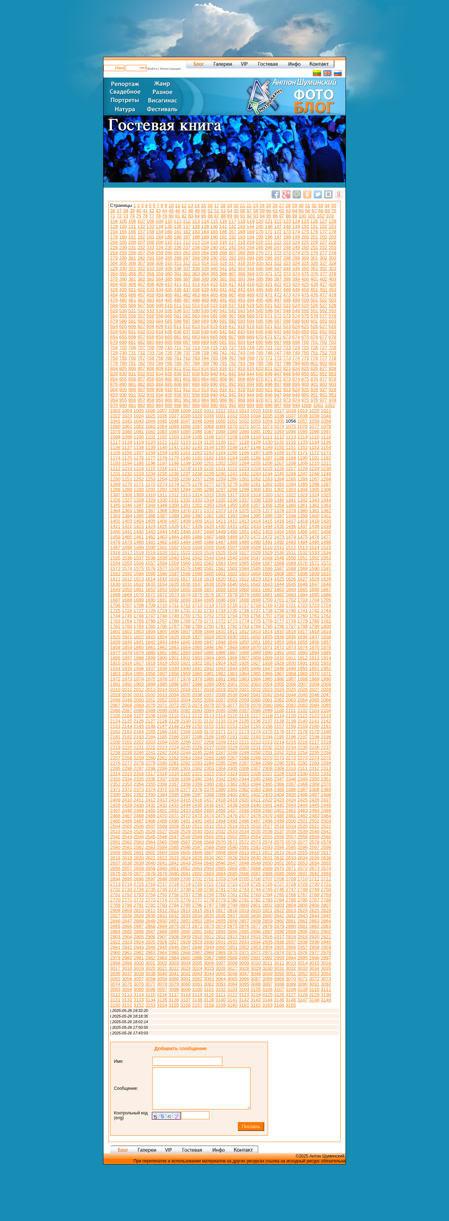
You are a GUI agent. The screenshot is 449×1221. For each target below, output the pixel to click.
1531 (291, 552)
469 (250, 294)
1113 (291, 437)
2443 (291, 805)
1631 (127, 584)
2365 (267, 784)
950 (305, 394)
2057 (220, 700)
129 (114, 226)
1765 (139, 621)
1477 (326, 536)
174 (296, 231)
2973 (267, 952)
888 (196, 384)
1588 (291, 568)
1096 (314, 431)
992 (232, 405)
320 (259, 263)
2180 (326, 731)
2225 (185, 747)
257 (141, 252)
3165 (291, 1005)
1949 (291, 668)
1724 (326, 605)
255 (123, 252)
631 (132, 331)
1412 (232, 521)
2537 (279, 831)
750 (305, 352)
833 (150, 373)
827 (323, 368)
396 (269, 279)
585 (169, 321)
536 (177, 310)
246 (269, 247)
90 (236, 216)
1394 (244, 515)
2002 (244, 684)
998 (287, 405)
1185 (244, 458)
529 (114, 310)
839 (205, 373)
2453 (185, 810)
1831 (244, 636)
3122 (232, 994)
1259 (220, 479)
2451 (162, 810)
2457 (232, 810)
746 (269, 352)
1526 (232, 552)
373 (287, 273)
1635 (174, 584)
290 (214, 258)
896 (269, 384)
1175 (127, 458)
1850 (244, 642)
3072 (314, 978)
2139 (291, 721)
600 (305, 321)
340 (214, 268)
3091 (314, 984)
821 (269, 368)
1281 (255, 484)
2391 (127, 794)
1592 (115, 573)
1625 (279, 579)
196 (269, 237)
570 (259, 315)
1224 (255, 468)
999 (296, 405)
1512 (291, 547)
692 (232, 342)
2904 (127, 936)
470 (259, 294)
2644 (197, 863)
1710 (162, 605)
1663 (279, 589)
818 (241, 368)
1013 (232, 410)
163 (196, 231)
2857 (244, 921)
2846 (115, 921)
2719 (185, 884)
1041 (115, 421)
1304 (302, 489)
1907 (244, 657)
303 (332, 258)
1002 (330, 405)
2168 (185, 731)
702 (323, 342)
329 (114, 268)
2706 (255, 878)
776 (314, 358)
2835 (209, 915)
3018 (127, 968)
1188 (279, 458)
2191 (232, 736)
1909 (267, 657)
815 (214, 368)
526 (314, 305)
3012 (279, 963)
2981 (139, 957)
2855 (220, 921)
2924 (139, 942)
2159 (302, 726)
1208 (291, 463)
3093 (115, 989)
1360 (291, 505)
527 (323, 305)
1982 (232, 679)
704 (114, 347)
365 (214, 273)
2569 (209, 842)
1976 (162, 679)
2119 (279, 715)
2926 (162, 942)
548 (287, 310)
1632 (139, 584)
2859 (267, 921)
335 (169, 268)
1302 (279, 489)
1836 (302, 636)
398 (287, 279)
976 (314, 400)
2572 (244, 842)
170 (259, 231)
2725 (255, 884)
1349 (162, 505)
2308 (267, 768)
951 (314, 394)
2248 (232, 752)
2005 (279, 684)
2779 (220, 900)
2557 (291, 836)
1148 (255, 447)
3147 (302, 999)
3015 (314, 963)
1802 (127, 631)
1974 (139, 679)
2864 (326, 921)
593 (241, 321)
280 (123, 258)
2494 (220, 821)
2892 (209, 931)
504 (114, 305)
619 (250, 326)
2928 (185, 942)
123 (287, 221)
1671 (150, 594)
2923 (127, 942)
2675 (115, 873)
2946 (174, 947)
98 (288, 216)
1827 (197, 636)
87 (216, 216)
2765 (279, 894)
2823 (291, 910)
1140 (162, 447)
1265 (291, 479)
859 (159, 379)
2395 (174, 794)
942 (232, 394)
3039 (150, 973)
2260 (150, 757)
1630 (115, 584)
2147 (162, 726)
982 (141, 405)
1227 (291, 468)
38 (125, 210)
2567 (185, 842)
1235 (162, 473)
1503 (185, 547)
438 (196, 289)
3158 (209, 1005)
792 (232, 363)
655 (123, 337)
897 (278, 384)
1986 (279, 679)
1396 (267, 515)
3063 (209, 978)
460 (169, 294)
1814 (267, 631)
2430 (139, 805)
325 (305, 263)
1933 (326, 663)
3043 (197, 973)
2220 (127, 747)
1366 (139, 510)
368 (241, 273)
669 (250, 337)
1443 (150, 531)
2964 (162, 952)
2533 (232, 831)
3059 (162, 978)
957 (141, 400)
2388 (314, 789)
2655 (326, 863)
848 (287, 373)
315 (214, 263)
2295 (115, 768)
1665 (302, 589)
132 (141, 226)
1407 (174, 521)
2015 (174, 689)
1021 (326, 410)
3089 (291, 984)
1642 (255, 584)
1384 (127, 515)
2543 (127, 836)
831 (132, 373)
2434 (185, 805)
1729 (162, 610)
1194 (127, 463)
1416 (279, 521)
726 (314, 347)
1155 (115, 452)
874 (296, 379)
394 (250, 279)
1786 (162, 626)
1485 (197, 542)
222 (278, 242)
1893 (302, 652)
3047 (244, 973)
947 (278, 394)
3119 (197, 994)
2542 (115, 836)
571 (269, 315)
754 (114, 358)
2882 (314, 926)
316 (223, 263)
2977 (314, 952)
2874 (220, 926)
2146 (150, 726)
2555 (267, 836)
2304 (220, 768)
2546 (162, 836)
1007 (162, 410)
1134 (314, 442)
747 (278, 352)
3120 (209, 994)
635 (169, 331)
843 (241, 373)
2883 (326, 926)
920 (259, 389)
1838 (326, 636)
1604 (255, 573)
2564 (150, 842)
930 (123, 394)
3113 (127, 994)
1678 (232, 594)
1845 (185, 642)
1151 (291, 447)
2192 (244, 736)
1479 (127, 542)
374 (296, 273)
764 (205, 358)
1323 (302, 494)
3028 (244, 968)
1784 (139, 626)
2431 (150, 805)
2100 (279, 710)
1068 (209, 426)
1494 (302, 542)
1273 (162, 484)
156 (132, 231)
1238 (197, 473)
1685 (314, 594)
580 (123, 321)
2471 (174, 815)
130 (123, 226)
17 (216, 205)
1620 (220, 579)
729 (114, 352)
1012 (220, 410)
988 (196, 405)
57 (249, 210)
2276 (115, 763)
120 (259, 221)
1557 (150, 563)
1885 (209, 652)
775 (305, 358)
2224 (174, 747)
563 (196, 315)
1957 (162, 673)
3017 (115, 968)
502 (323, 300)
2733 (127, 889)
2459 (255, 810)
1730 (174, 610)
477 (323, 294)
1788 (185, 626)
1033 (244, 415)
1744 (115, 615)
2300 (174, 768)
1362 (314, 505)
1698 (244, 600)
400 (305, 279)
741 (223, 352)
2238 (115, 752)
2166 (162, 731)
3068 (267, 978)
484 (159, 300)
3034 (314, 968)
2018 (209, 689)
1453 (267, 531)
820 (259, 368)
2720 (197, 884)
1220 (209, 468)
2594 (279, 847)
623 (287, 326)
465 (214, 294)
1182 (209, 458)
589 (205, 321)
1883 (185, 652)
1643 (267, 584)
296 (269, 258)
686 (177, 342)
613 (196, 326)
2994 (291, 957)
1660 (244, 589)
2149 (185, 726)
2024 (279, 689)
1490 (255, 542)
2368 (302, 784)
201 (314, 237)
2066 (326, 700)
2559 (314, 836)
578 (332, 315)
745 (259, 352)
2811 (150, 910)
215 (214, 242)
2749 (314, 889)
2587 (197, 847)
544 (250, 310)
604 (114, 326)
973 (287, 400)
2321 (197, 773)
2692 (314, 873)
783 (150, 363)
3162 (255, 1005)
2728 (291, 884)
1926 (244, 663)
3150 (115, 1005)
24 (262, 205)
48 (190, 210)
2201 (127, 742)
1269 (115, 484)
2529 (185, 831)
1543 (209, 558)
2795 (185, 905)
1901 (174, 657)
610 (169, 326)
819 (250, 368)
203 (332, 237)
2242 (162, 752)
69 (327, 210)
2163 (127, 731)
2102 (302, 710)
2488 (150, 821)
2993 (279, 957)
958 (150, 400)
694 (250, 342)
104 (114, 221)
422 (278, 284)
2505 (127, 826)
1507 (232, 547)
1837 (314, 636)
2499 (279, 821)
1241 (232, 473)
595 (259, 321)
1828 (209, 636)
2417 (209, 800)
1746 (139, 615)
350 (305, 268)
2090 (162, 710)
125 (305, 221)
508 (150, 305)
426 (314, 284)
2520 (302, 826)
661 (177, 337)
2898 (279, 931)
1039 (314, 415)
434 (159, 289)
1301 (267, 489)
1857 (326, 642)
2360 (209, 784)
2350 (314, 778)
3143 (255, 999)
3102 (220, 989)
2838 (244, 915)
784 (159, 363)
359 (159, 273)
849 (296, 373)
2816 (209, 910)
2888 (162, 931)
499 (296, 300)
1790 (209, 626)
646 (269, 331)
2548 (185, 836)
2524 (127, 831)
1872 (279, 647)
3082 (209, 984)
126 (314, 221)
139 (205, 226)
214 (205, 242)
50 (203, 210)
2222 (150, 747)
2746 (279, 889)
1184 (232, 458)
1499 (139, 547)
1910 (279, 657)
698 (287, 342)
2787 (314, 900)
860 (169, 379)
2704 (232, 878)
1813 (255, 631)
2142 (326, 721)
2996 (314, 957)
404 (114, 284)
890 (214, 384)
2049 (127, 700)
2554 (255, 836)
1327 (127, 500)
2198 (314, 736)
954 (114, 400)
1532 (302, 552)
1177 (150, 458)
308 (150, 263)
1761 (314, 615)
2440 (255, 805)
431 (132, 289)
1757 (267, 615)
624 (296, 326)
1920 (174, 663)
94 (262, 216)
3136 (174, 999)
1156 (127, 452)
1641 (244, 584)
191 (223, 237)
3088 (279, 984)
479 (114, 300)
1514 (314, 547)
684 (159, 342)
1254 (162, 479)
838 (196, 373)
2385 (279, 789)
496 (269, 300)
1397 (279, 515)
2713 (115, 884)
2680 (174, 873)
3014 (302, 963)
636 (177, 331)
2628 (232, 857)
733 (150, 352)
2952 (244, 947)
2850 (162, 921)
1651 (139, 589)
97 (281, 216)
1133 (302, 442)
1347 (139, 505)
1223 (244, 468)
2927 (174, 942)
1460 (127, 536)
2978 (326, 952)
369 (250, 273)
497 (278, 300)
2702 (209, 878)
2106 (127, 715)
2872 (197, 926)
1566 (255, 563)
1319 (255, 494)
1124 (197, 442)
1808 (197, 631)
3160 (232, 1005)
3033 (302, 968)
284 (159, 258)
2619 (127, 857)
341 (223, 268)
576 (314, 315)
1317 (232, 494)
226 (314, 242)
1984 (255, 679)
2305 (232, 768)
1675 (197, 594)
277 (323, 252)
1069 (220, 426)
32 (314, 205)
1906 (232, 657)
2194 (267, 736)
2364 (255, 784)
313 (196, 263)
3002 (162, 963)
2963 (150, 952)
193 (241, 237)
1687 (115, 600)
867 (232, 379)
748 (287, 352)
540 (214, 310)
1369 (174, 510)
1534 (326, 552)
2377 (185, 789)
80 (171, 216)
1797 (291, 626)
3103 (232, 989)
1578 (174, 568)
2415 (185, 800)
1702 (291, 600)
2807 (326, 905)
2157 (279, 726)
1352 (197, 505)
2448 (127, 810)
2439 (244, 805)
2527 (162, 831)
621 (269, 326)
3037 (127, 973)
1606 (279, 573)
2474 (209, 815)
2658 (139, 868)
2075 (209, 705)
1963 (232, 673)
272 (278, 252)
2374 (150, 789)
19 (229, 205)
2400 (232, 794)
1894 (314, 652)
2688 (267, 873)
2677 (139, 873)
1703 (302, 600)
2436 (209, 805)
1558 (162, 563)
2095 (220, 710)
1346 (127, 505)
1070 (232, 426)
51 (210, 210)
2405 (291, 794)
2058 (232, 700)
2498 (267, 821)
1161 (185, 452)
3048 (255, 973)
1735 (232, 610)
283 (150, 258)
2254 (302, 752)
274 (296, 252)
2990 (244, 957)
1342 (302, 500)
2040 (244, 694)
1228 (302, 468)
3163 (267, 1005)
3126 (279, 994)
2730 (314, 884)
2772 (139, 900)
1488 (232, 542)
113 (196, 221)
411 (177, 284)
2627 (220, 857)
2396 (185, 794)
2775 (174, 900)
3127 (291, 994)
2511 (197, 826)
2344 (244, 778)
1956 (150, 673)
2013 (150, 689)
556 (132, 315)
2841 (279, 915)
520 (259, 305)
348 (287, 268)
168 (241, 231)
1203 (232, 463)
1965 (255, 673)
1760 (302, 615)
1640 (232, 584)
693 (241, 342)
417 (232, 284)
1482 (162, 542)
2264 (197, 757)
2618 (115, 857)
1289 (127, 489)
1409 (197, 521)
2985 (185, 957)
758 (150, 358)
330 (123, 268)
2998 (115, 963)
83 (190, 216)
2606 (197, 852)
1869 (244, 647)
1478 (115, 542)
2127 (150, 721)
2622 (162, 857)
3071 (302, 978)
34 (327, 205)
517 (232, 305)
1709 (150, 605)
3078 (162, 984)
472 (278, 294)
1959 (185, 673)
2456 (220, 810)
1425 (162, 526)
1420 (326, 521)
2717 (162, 884)
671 (269, 337)
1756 (255, 615)
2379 (209, 789)
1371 (197, 510)
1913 (314, 657)
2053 (174, 700)
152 (323, 226)
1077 (314, 426)
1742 (314, 610)
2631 (267, 857)
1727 (139, 610)
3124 (255, 994)
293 (241, 258)
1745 (127, 615)
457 (141, 294)
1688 (127, 600)
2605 (185, 852)
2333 (115, 778)
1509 (255, 547)
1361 (302, 505)
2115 (232, 715)
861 (177, 379)
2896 (255, 931)
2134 (232, 721)
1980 (209, 679)
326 (314, 263)
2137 (267, 721)
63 (288, 210)
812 (186, 368)
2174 (255, 731)
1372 (209, 510)
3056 (127, 978)
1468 (220, 536)
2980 (127, 957)
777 (323, 358)
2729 (302, 884)
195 (259, 237)
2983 (162, 957)
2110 (174, 715)
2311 (302, 768)
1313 (185, 494)
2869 (162, 926)
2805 (302, 905)
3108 (291, 989)
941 (223, 394)
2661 (174, 868)
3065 (232, 978)
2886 (139, 931)
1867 (220, 647)
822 (278, 368)
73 (125, 216)
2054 (185, 700)
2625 (197, 857)
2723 (232, 884)
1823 (150, 636)
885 (169, 384)
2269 (255, 757)
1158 (150, 452)
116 (223, 221)
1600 (209, 573)
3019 (139, 968)
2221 (139, 747)
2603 (162, 852)
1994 (150, 684)
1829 (220, 636)
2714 (127, 884)
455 (123, 294)
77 (151, 216)
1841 (139, 642)
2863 (314, 921)
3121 (220, 994)
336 (177, 268)
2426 (314, 800)
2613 (279, 852)
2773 (150, 900)
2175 (267, 731)
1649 (115, 589)
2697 (150, 878)
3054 (326, 973)
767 (232, 358)
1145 (220, 447)
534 (159, 310)
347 (278, 268)
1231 (115, 473)
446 (269, 289)
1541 (185, 558)
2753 (139, 894)
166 (223, 231)
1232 (127, 473)
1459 (115, 536)
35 (333, 205)
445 (259, 289)
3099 (185, 989)
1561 (197, 563)
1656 (197, 589)
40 (138, 210)
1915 (115, 663)
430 (123, 289)
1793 (244, 626)
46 (177, 210)
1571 (314, 563)
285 (169, 258)
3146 (291, 999)
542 (232, 310)
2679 (162, 873)
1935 (127, 668)
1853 (279, 642)
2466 (115, 815)
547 (278, 310)
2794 (174, 905)
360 (169, 273)
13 (190, 205)
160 (169, 231)
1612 (127, 579)
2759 (209, 894)
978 (332, 400)
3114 (139, 994)
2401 (244, 794)
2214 (279, 742)
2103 (314, 710)
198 (287, 237)
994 (250, 405)
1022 (115, 415)
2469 (150, 815)
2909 (185, 936)
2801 (255, 905)
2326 (255, 773)
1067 (197, 426)
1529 (267, 552)
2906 (150, 936)
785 (169, 363)
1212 (115, 468)
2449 (139, 810)
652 (323, 331)
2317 (150, 773)
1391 (209, 515)
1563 (220, 563)
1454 (279, 531)
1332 (185, 500)
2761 (232, 894)
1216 (162, 468)
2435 (197, 805)
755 (123, 358)
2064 (302, 700)
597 (278, 321)
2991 (255, 957)
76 (145, 216)
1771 (209, 621)
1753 (220, 615)
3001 (150, 963)
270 (259, 252)
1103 (174, 437)
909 (159, 389)
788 (196, 363)
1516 (115, 552)
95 (269, 216)
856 (132, 379)
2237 (326, 747)
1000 (306, 405)
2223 (162, 747)
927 (323, 389)
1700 (267, 600)
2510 (185, 826)
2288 (255, 763)
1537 (139, 558)
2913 (232, 936)
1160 (174, 452)
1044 (150, 421)
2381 (232, 789)
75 (138, 216)
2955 (279, 947)
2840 (267, 915)
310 (169, 263)
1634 (162, 584)
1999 (209, 684)
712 (186, 347)
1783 (127, 626)
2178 (302, 731)
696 (269, 342)
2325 (244, 773)
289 (205, 258)
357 (141, 273)
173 (287, 231)
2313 (326, 768)
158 (150, 231)
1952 (326, 668)
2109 (162, 715)
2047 (326, 694)
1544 (220, 558)
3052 (302, 973)
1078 (326, 426)
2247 (220, 752)
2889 (174, 931)
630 (123, 331)
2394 (162, 794)
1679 (244, 594)
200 (305, 237)
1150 (279, 447)
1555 (127, 563)
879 (114, 384)
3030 (267, 968)
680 (123, 342)
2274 (314, 757)
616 (223, 326)
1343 (314, 500)
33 (320, 205)
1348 (150, 505)
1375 (244, 510)
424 (296, 284)
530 (123, 310)
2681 (185, 873)
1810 (220, 631)
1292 (162, 489)
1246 (291, 473)
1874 (302, 647)
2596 (302, 847)
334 (159, 268)
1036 (279, 415)
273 (287, 252)
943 (241, 394)
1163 (209, 452)
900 (305, 384)
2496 (244, 821)
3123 (244, 994)
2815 (197, 910)
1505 (209, 547)
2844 (314, 915)
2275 (326, 757)
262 (186, 252)
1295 (197, 489)
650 (305, 331)
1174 (115, 458)
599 (296, 321)
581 (132, 321)
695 (259, 342)
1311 (162, 494)
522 (278, 305)
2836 (220, 915)
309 (159, 263)
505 (123, 305)
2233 (279, 747)
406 (132, 284)
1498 (127, 547)
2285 (220, 763)
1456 (302, 531)
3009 (244, 963)
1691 (162, 600)
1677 (220, 594)
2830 (150, 915)
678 (332, 337)
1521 (174, 552)
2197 (302, 736)
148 (287, 226)
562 (186, 315)
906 (132, 389)
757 (141, 358)
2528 (174, 831)
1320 (267, 494)
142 (232, 226)
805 (123, 368)
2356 (162, 784)
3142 (244, 999)
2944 (150, 947)
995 (259, 405)
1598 (185, 573)
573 (287, 315)
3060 (174, 978)
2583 (150, 847)
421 (269, 284)
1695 (209, 600)
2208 (209, 742)
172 (278, 231)
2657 (127, 868)
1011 (209, 410)
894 (250, 384)
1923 (209, 663)
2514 (232, 826)
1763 (115, 621)
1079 (115, 431)
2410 (127, 800)
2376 (174, 789)
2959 (326, 947)
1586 (267, 568)
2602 (150, 852)
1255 (174, 479)
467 (232, 294)
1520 (162, 552)
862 (186, 379)
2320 (185, 773)
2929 (197, 942)
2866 (127, 926)
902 (323, 384)
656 (132, 337)
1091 (255, 431)
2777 (197, 900)
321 (269, 263)
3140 (220, 999)
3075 (127, 984)
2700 (185, 878)
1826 (185, 636)
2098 (255, 710)
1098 (115, 437)
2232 (267, 747)
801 (314, 363)
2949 (209, 947)
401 (314, 279)
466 (223, 294)
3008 (232, 963)
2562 (127, 842)
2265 (209, 757)
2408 (326, 794)
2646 (220, 863)
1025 (150, 415)
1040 (326, 415)
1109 (244, 437)
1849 (232, 642)
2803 (279, 905)
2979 (115, 957)
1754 (232, 615)
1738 (267, 610)
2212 (255, 742)
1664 (291, 589)
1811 (232, 631)
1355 (232, 505)
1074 (279, 426)
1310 (150, 494)
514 (205, 305)
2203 (150, 742)
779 (114, 363)
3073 (326, 978)
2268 (244, 757)
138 (196, 226)
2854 (209, 921)
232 (141, 247)
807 (141, 368)
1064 (162, 426)
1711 (174, 605)
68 (320, 210)
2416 (197, 800)
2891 (197, 931)
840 (214, 373)
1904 (209, 657)
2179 (314, 731)
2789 (115, 905)
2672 (302, 868)
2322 (209, 773)
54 (229, 210)
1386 (150, 515)
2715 (139, 884)
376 (314, 273)
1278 (220, 484)
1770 (197, 621)
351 (314, 268)
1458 (326, 531)
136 (177, 226)
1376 (255, 510)
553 (332, 310)
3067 (255, 978)
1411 (220, 521)
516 (223, 305)
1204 (244, 463)
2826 (326, 910)
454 (114, 294)
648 (287, 331)
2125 (127, 721)
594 (250, 321)
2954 (267, 947)
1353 (209, 505)
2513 (220, 826)
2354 (139, 784)
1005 (139, 410)
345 (259, 268)
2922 (115, 942)
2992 (267, 957)
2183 (139, 736)
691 (223, 342)
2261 (162, 757)
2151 (209, 726)
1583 (232, 568)
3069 (279, 978)
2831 (162, 915)
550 (305, 310)
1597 (174, 573)
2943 (139, 947)
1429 (209, 526)
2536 (267, 831)
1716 (232, 605)
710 (169, 347)
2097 (244, 710)
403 (332, 279)
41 (145, 210)
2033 (162, 694)
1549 (279, 558)
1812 (244, 631)
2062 (279, 700)
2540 (314, 831)
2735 (150, 889)
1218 (185, 468)
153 (332, 226)
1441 (127, 531)
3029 (255, 968)
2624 (185, 857)
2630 (255, 857)
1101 (150, 437)
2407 (314, 794)
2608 (220, 852)
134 (159, 226)
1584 (244, 568)
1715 (220, 605)
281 (132, 258)
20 (236, 205)
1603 (244, 573)
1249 (326, 473)
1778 (291, 621)
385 (169, 279)
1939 (174, 668)
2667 (244, 868)
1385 (139, 515)
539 (205, 310)
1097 (326, 431)
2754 (150, 894)
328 (332, 263)
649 (296, 331)
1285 (302, 484)
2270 (267, 757)
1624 (267, 579)
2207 (197, 742)
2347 (279, 778)
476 (314, 294)
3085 (244, 984)
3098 (174, 989)
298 (287, 258)
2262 (174, 757)
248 (287, 247)
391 (223, 279)
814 (205, 368)
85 (203, 216)
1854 (291, 642)
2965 (174, 952)
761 (177, 358)
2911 (209, 936)
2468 (139, 815)
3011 (267, 963)
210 (169, 242)
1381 (314, 510)
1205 (255, 463)
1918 (150, 663)
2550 (209, 836)
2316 (139, 773)
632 (141, 331)
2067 (115, 705)
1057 (302, 421)
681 (132, 342)
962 (186, 400)
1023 (127, 415)
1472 (267, 536)
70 (333, 210)
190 (214, 237)
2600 (127, 852)
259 (159, 252)
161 (177, 231)
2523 (115, 831)
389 (205, 279)
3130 (326, 994)
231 (132, 247)
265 (214, 252)
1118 (127, 442)
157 (141, 231)
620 (259, 326)
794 (250, 363)
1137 (127, 447)
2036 (197, 694)
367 (232, 273)
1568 (279, 563)
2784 (279, 900)
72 (119, 216)
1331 (174, 500)
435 (169, 289)
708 (150, 347)
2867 (139, 926)
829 (114, 373)
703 (332, 342)
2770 (115, 900)
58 (255, 210)
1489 (244, 542)
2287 (244, 763)
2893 (220, 931)
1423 (139, 526)
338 (196, 268)
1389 (185, 515)
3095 (139, 989)
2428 (115, 805)
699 (296, 342)
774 (296, 358)
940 (214, 394)
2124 (115, 721)
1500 (150, 547)
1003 (115, 410)
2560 (326, 836)
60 (269, 210)
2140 (302, 721)
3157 (197, 1005)
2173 (244, 731)
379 (114, 279)
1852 (267, 642)
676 (314, 337)
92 (249, 216)
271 (269, 252)
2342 (220, 778)
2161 (326, 726)
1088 (220, 431)
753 (332, 352)
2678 (150, 873)
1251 (127, 479)
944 (250, 394)
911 (177, 389)
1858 (115, 647)
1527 (244, 552)
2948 (197, 947)
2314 (115, 773)
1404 (139, 521)
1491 (267, 542)
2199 (326, 736)
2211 (244, 742)
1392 (220, 515)
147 (278, 226)
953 (332, 394)
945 (259, 394)
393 (241, 279)
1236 (174, 473)
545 (259, 310)
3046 (232, 973)
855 (123, 379)
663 (196, 337)
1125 (209, 442)
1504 (197, 547)
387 (186, 279)
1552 (314, 558)
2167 (174, 731)
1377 (267, 510)
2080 (267, 705)
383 (150, 279)
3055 (115, 978)
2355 (150, 784)
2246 (209, 752)
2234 (291, 747)
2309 (279, 768)
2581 (127, 847)
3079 (174, 984)
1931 (302, 663)
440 (214, 289)
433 (150, 289)
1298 (232, 489)
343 (241, 268)
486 (177, 300)
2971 (244, 952)
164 (205, 231)
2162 (115, 731)
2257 (115, 757)
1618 (197, 579)
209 (159, 242)
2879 (279, 926)
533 (150, 310)
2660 (162, 868)
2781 (244, 900)
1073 (267, 426)
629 (114, 331)
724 (296, 347)
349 (296, 268)
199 (296, 237)
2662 (185, 868)
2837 (232, 915)
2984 (174, 957)
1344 (326, 500)
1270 (127, 484)
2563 (139, 842)
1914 (326, 657)
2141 (314, 721)
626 (314, 326)
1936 (139, 668)
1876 (326, 647)
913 (196, 389)
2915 (255, 936)
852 (323, 373)
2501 (302, 821)
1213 (127, 468)
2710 (302, 878)
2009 (326, 684)
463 (196, 294)
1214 (139, 468)
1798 (302, 626)
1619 (209, 579)
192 (232, 237)
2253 (291, 752)
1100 (139, 437)
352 (323, 268)
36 (112, 210)
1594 (139, 573)
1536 (127, 558)
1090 (244, 431)
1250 (115, 479)
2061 (267, 700)
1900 (162, 657)
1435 (279, 526)
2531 (209, 831)
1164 (220, 452)
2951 (232, 947)
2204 (162, 742)
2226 (197, 747)
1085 (185, 431)
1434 (267, 526)
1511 (279, 547)
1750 (185, 615)
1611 (115, 579)
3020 (150, 968)
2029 (115, 694)
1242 (244, 473)
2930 (209, 942)
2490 (174, 821)
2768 (314, 894)
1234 (150, 473)
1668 (115, 594)
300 (305, 258)
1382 (326, 510)
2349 (302, 778)
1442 (139, 531)
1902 (185, 657)
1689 (139, 600)
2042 (267, 694)
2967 (197, 952)
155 (123, 231)
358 (150, 273)
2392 (139, 794)
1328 (139, 500)
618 (241, 326)
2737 (174, 889)
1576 (150, 568)
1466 (197, 536)
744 (250, 352)
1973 (127, 679)
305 (123, 263)
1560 (185, 563)
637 (186, 331)
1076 (302, 426)
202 (323, 237)
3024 (197, 968)
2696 (139, 878)
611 (177, 326)
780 (123, 363)
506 (132, 305)
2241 (150, 752)
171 (269, 231)
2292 (302, 763)
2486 (127, 821)
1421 (115, 526)
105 (123, 221)
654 (114, 337)
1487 (220, 542)
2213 (267, 742)
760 (169, 358)
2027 (314, 689)
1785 (150, 626)
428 (332, 284)
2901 (314, 931)
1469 (232, 536)
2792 (150, 905)
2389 (326, 789)
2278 (139, 763)
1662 (267, 589)
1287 (326, 484)
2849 (150, 921)
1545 (232, 558)
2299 (162, 768)
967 (232, 400)
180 (123, 237)
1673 (174, 594)
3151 (127, 1005)
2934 (255, 942)
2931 (220, 942)
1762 (326, 615)
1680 (255, 594)
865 (214, 379)
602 (323, 321)
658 (150, 337)
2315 (127, 773)
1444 (162, 531)
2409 (115, 800)
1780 (314, 621)
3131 (115, 999)
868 (241, 379)
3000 (139, 963)
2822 (279, 910)
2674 (326, 868)
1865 (197, 647)
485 (169, 300)
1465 (185, 536)
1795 (267, 626)
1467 (209, 536)
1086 (197, 431)
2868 (150, 926)
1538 (150, 558)
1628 (314, 579)
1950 (302, 668)
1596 (162, 573)
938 (196, 394)
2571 (232, 842)
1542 (197, 558)
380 (123, 279)
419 (250, 284)
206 (132, 242)
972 (278, 400)
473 (287, 294)
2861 (291, 921)
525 (305, 305)
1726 (127, 610)
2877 (255, 926)
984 (159, 405)
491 (223, 300)
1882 (174, 652)
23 (255, 205)
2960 (115, 952)
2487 (139, 821)
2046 (314, 694)
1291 (150, 489)
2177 (291, 731)
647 (278, 331)
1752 (209, 615)
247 (278, 247)
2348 (291, 778)
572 (278, 315)
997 (278, 405)
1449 (220, 531)
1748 (162, 615)
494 (250, 300)
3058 (150, 978)
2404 (279, 794)
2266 (220, 757)
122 (278, 221)
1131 (279, 442)
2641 (162, 863)
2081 (279, 705)
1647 (314, 584)
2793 (162, 905)
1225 (267, 468)
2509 (174, 826)
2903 (115, 936)
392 (232, 279)
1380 (302, 510)
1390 (197, 515)
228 (332, 242)
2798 (220, 905)
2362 (232, 784)
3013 (291, 963)
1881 (162, 652)
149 (296, 226)
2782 (255, 900)
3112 (115, 994)
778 (332, 358)
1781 (326, 621)
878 (332, 379)
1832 (255, 636)
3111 (326, 989)
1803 (139, 631)
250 (305, 247)
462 (186, 294)
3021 (162, 968)
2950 (220, 947)
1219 (197, 468)
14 (197, 205)
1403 (127, 521)
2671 (291, 868)
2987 (209, 957)
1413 (244, 521)
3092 (326, 984)
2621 (150, 857)
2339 (185, 778)
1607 (291, 573)
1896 (115, 657)
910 (169, 389)
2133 (220, 721)
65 (301, 210)
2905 (139, 936)
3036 (115, 973)
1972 (115, 679)
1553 (326, 558)
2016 (185, 689)
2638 (127, 863)
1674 (185, 594)
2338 (174, 778)
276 (314, 252)
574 (296, 315)
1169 (279, 452)
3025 (209, 968)
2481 (291, 815)
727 (323, 347)
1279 (232, 484)
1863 (174, 647)
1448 (209, 531)
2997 (326, 957)
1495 (314, 542)
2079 (255, 705)
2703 (220, 878)
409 (159, 284)
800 (305, 363)
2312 (314, 768)
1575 (139, 568)
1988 (302, 679)
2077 (232, 705)
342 (232, 268)
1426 (174, 526)
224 (296, 242)
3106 (267, 989)
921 (269, 389)
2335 (139, 778)
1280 (244, 484)
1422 (127, 526)
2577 (302, 842)
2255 (314, 752)
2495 (232, 821)
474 (296, 294)
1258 (209, 479)
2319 (174, 773)
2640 (150, 863)
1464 (174, 536)
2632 (279, 857)
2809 (127, 910)
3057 (139, 978)
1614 (150, 579)
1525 (220, 552)
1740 (291, 610)
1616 (174, 579)
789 (205, 363)
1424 (150, 526)
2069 (139, 705)
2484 (326, 815)
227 (323, 242)
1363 (326, 505)
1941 (197, 668)
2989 (232, 957)
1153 (314, 447)
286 (177, 258)
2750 (326, 889)
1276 (197, 484)
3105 (255, 989)
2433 (174, 805)
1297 (220, 489)
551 (314, 310)
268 (241, 252)
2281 (174, 763)
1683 (291, 594)
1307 (115, 494)
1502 (174, 547)
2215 (291, 742)
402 (323, 279)
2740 (209, 889)
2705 (244, 878)
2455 (209, 810)
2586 (185, 847)
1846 (197, 642)
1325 (326, 494)
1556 (139, 563)
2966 (185, 952)
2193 (255, 736)
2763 (255, 894)
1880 (150, 652)
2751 (115, 894)
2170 (209, 731)
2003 (255, 684)
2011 (127, 689)
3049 (267, 973)
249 (296, 247)
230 (123, 247)
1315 (209, 494)
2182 (127, 736)
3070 (291, 978)
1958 (174, 673)
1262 (255, 479)
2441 (267, 805)
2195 (279, 736)
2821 (267, 910)
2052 (162, 700)
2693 (326, 873)
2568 (197, 842)
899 (296, 384)
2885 (127, 931)
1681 (267, 594)
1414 (255, 521)
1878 (127, 652)
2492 (197, 821)
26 (275, 205)
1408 (185, 521)
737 (186, 352)
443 (241, 289)
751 (314, 352)
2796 (197, 905)
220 (259, 242)
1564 (232, 563)
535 (169, 310)
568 (241, 315)
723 (287, 347)
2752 (127, 894)
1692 (174, 600)
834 (159, 373)
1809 (209, 631)
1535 (115, 558)
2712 (326, 878)
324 (296, 263)
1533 (314, 552)
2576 (291, 842)
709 (159, 347)
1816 (291, 631)
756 (132, 358)
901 (314, 384)
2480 (279, 815)
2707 (267, 878)
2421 (255, 800)
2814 (185, 910)
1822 (139, 636)
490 (214, 300)
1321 (279, 494)
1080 (127, 431)
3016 (326, 963)
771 (269, 358)
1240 (220, 473)
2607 (209, 852)
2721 (209, 884)
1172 (314, 452)
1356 (244, 505)
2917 (279, 936)
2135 (244, 721)
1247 (302, 473)
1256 (185, 479)
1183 (220, 458)
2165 (150, 731)
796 (269, 363)
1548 (267, 558)
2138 (279, 721)
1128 (244, 442)
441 (223, 289)
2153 (232, 726)
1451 (244, 531)
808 (150, 368)
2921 (326, 936)
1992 (127, 684)
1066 (185, 426)
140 (214, 226)
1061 (127, 426)
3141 (232, 999)
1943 (220, 668)
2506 (139, 826)
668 (241, 337)
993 (241, 405)
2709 (291, 878)
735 (169, 352)
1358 (267, 505)
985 (169, 405)
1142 (185, 447)
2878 (267, 926)
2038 (220, 694)
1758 (279, 615)
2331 (314, 773)
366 (223, 273)
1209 (302, 463)
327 (323, 263)
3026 (220, 968)
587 (186, 321)
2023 (267, 689)
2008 (314, 684)
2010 (115, 689)
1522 (185, 552)
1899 (150, 657)
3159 (220, 1005)
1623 (255, 579)
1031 (220, 415)
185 (169, 237)
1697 (232, 600)
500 (305, 300)
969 (250, 400)
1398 (291, 515)
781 (132, 363)
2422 (267, 800)
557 (141, 315)
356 (132, 273)
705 (123, 347)
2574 (267, 842)
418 (241, 284)
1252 (139, 479)
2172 (232, 731)
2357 (174, 784)
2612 (267, 852)
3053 (314, 973)
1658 (220, 589)
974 (296, 400)
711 (177, 347)
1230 (326, 468)
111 (177, 221)
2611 (255, 852)
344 (250, 268)
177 (323, 231)
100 (302, 216)
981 (132, 405)
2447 (115, 810)
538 (196, 310)
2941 (115, 947)
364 (205, 273)
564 (205, 315)
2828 (127, 915)
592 (232, 321)
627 (323, 326)
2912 (220, 936)
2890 (185, 931)
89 (229, 216)
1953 (115, 673)
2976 (302, 952)
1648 (326, 584)
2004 (267, 684)
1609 (314, 573)
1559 (174, 563)
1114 (302, 437)
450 (305, 289)
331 (132, 268)
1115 (314, 437)
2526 (150, 831)
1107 (220, 437)
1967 (279, 673)
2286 (232, 763)
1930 (291, 663)
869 (250, 379)
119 (250, 221)
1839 (115, 642)
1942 (209, 668)
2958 (314, 947)
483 (150, 300)
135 (169, 226)
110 (169, 221)
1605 (267, 573)
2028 (326, 689)
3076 (139, 984)
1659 (232, 589)
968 (241, 400)
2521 (314, 826)
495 (259, 300)
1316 (220, 494)
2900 (302, 931)
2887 (150, 931)
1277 (209, 484)
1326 (115, 500)
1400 (314, 515)
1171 (302, 452)
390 (214, 279)
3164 (279, 1005)
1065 (174, 426)
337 (186, 268)
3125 (267, 994)
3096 (150, 989)
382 (141, 279)
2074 (197, 705)
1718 (255, 605)
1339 (267, 500)
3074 (115, 984)
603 (332, 321)
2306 (244, 768)
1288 (115, 489)
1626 (291, 579)
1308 (127, 494)
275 (305, 252)
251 (314, 247)
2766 (291, 894)
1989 (314, 679)
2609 (232, 852)
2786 (302, 900)
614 (205, 326)
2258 (127, 757)
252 (323, 247)
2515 (244, 826)
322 (278, 263)
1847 (209, 642)
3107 (279, 989)
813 (196, 368)
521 (269, 305)
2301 (185, 768)
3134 (150, 999)
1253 (150, 479)
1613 (139, 579)
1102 (162, 437)
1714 (209, 605)
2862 (302, 921)
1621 (232, 579)
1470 (244, 536)
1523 (197, 552)
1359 (279, 505)
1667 (326, 589)
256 (132, 252)
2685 (232, 873)
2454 (197, 810)
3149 (326, 999)
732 (141, 352)
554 (114, 315)
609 (159, 326)
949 (296, 394)
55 (236, 210)
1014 (244, 410)
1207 (279, 463)
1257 (197, 479)
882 (141, 384)
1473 (279, 536)
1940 (185, 668)
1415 (267, 521)
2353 (127, 784)
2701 (197, 878)
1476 (314, 536)
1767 (162, 621)
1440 (115, 531)
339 (205, 268)
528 (332, 305)
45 (171, 210)
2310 (291, 768)
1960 (197, 673)
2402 (255, 794)
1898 (139, 657)
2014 (162, 689)
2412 (150, 800)
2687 (255, 873)
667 (232, 337)
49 (197, 210)
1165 (232, 452)
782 (141, 363)
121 (269, 221)
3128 (302, 994)
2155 (255, 726)
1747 (150, 615)
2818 (232, 910)
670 (259, 337)
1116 (326, 437)
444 (250, 289)
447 (278, 289)
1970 (314, 673)
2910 (197, 936)
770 (259, 358)
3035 (326, 968)
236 (177, 247)
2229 (232, 747)
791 (223, 363)
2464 (314, 810)
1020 (314, 410)
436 (177, 289)
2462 (291, 810)
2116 (244, 715)
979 (114, 405)
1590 (314, 568)
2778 (209, 900)
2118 (267, 715)
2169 (197, 731)
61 (275, 210)
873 (287, 379)
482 (141, 300)
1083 (162, 431)
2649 (255, 863)
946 (269, 394)
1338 (255, 500)
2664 (209, 868)
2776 (185, 900)
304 (114, 263)
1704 (314, 600)
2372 (127, 789)
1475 (302, 536)
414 (205, 284)
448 (287, 289)
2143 (115, 726)
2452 (174, 810)
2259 (139, 757)
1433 (255, 526)
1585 (255, 568)
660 (169, 337)
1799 (314, 626)
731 (132, 352)
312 (186, 263)
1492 (279, 542)
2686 (244, 873)
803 (332, 363)
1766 (150, 621)
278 (332, 252)
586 (177, 321)
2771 (127, 900)
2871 (185, 926)
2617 (326, 852)
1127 (232, 442)
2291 (291, 763)
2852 (185, 921)
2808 (115, 910)
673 (287, 337)
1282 (267, 484)
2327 (267, 773)
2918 (291, 936)
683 (150, 342)
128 (332, 221)
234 (159, 247)
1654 (174, 589)
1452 (255, 531)
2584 (162, 847)
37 (119, 210)
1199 (185, 463)
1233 (139, 473)
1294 (185, 489)
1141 (174, 447)
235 (169, 247)
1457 (314, 531)
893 (241, 384)
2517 (267, 826)
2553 (244, 836)
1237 (185, 473)
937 (186, 394)
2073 (185, 705)
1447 (197, 531)
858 (150, 379)
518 (241, 305)
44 (164, 210)
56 (242, 210)
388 (196, 279)
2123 (326, 715)
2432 (162, 805)
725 (305, 347)
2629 (244, 857)
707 (141, 347)
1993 (139, 684)
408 (150, 284)
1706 (115, 605)
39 (132, 210)
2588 (209, 847)
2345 (255, 778)
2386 (291, 789)
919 (250, 389)
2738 (185, 889)
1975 (150, 679)
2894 (232, 931)
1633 (150, 584)
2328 (279, 773)
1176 (139, 458)
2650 (267, 863)
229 (114, 247)
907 (141, 389)
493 (241, 300)
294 (250, 258)
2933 (244, 942)
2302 (197, 768)
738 (196, 352)
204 (114, 242)
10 (171, 205)
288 (196, 258)
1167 (255, 452)
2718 (174, 884)
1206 (267, 463)
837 (186, 373)
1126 (220, 442)
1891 (279, 652)
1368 (162, 510)
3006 (209, 963)
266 (223, 252)
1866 (209, 647)
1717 (244, 605)
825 (305, 368)
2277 (127, 763)
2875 (232, 926)
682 (141, 342)
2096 (232, 710)
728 (332, 347)
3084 (232, 984)
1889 (255, 652)
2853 (197, 921)
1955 (139, 673)
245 (259, 247)
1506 (220, 547)
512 (186, 305)
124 (296, 221)
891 (223, 384)
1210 (314, 463)
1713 (197, 605)
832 (141, 373)
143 (241, 226)
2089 (150, 710)
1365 (127, 510)
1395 (255, 515)
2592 (255, 847)
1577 (162, 568)
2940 (326, 942)
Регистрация (170, 68)
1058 (314, 421)
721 (269, 347)
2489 (162, 821)
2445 (314, 805)
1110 (255, 437)
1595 (150, 573)
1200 (197, 463)
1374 (232, 510)
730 (123, 352)
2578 (314, 842)
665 (214, 337)
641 (223, 331)
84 (197, 216)
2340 (197, 778)
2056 (209, 700)
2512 (209, 826)
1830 (232, 636)
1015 (255, 410)
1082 (150, 431)
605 (123, 326)
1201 (209, 463)
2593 (267, 847)
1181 (197, 458)
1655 (185, 589)
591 (223, 321)
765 (214, 358)
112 (186, 221)
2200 (115, 742)
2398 (209, 794)
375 (305, 273)
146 (269, 226)
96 (275, 216)
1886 (220, 652)
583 (150, 321)
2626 (209, 857)
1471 (255, 536)
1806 (174, 631)
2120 (291, 715)
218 (241, 242)
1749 (174, 615)
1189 (291, 458)
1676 (209, 594)
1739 (279, 610)
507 (141, 305)
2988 (220, 957)
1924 (220, 663)
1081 (139, 431)
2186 (174, 736)
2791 (139, 905)
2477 (244, 815)
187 (186, 237)
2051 (150, 700)
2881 (302, 926)
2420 (244, 800)
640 (214, 331)
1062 (139, 426)
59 (262, 210)
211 (177, 242)
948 (287, 394)
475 (305, 294)
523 (287, 305)
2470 (162, 815)
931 (132, 394)
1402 (115, 521)
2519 (291, 826)
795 (259, 363)
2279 (150, 763)
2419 (232, 800)
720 (259, 347)
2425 (302, 800)
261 (177, 252)
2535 (255, 831)
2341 (209, 778)
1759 (291, 615)
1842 (150, 642)
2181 (115, 736)
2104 (326, 710)
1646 (302, 584)
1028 (185, 415)
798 (287, 363)
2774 (162, 900)
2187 (185, 736)
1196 (150, 463)
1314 (197, 494)
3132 (127, 999)
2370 (326, 784)
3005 (197, 963)
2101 (291, 710)
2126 (139, 721)
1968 (291, 673)
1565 (244, 563)
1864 (185, 647)
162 (186, 231)
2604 (174, 852)
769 (250, 358)
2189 (209, 736)
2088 (139, 710)
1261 (244, 479)
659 (159, 337)
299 (296, 258)
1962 (220, 673)
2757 (185, 894)
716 (223, 347)
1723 (314, 605)
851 (314, 373)
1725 (115, 610)
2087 (127, 710)
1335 (220, 500)
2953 (255, 947)
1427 (185, 526)
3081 (197, 984)
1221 (220, 468)
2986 (197, 957)
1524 (209, 552)
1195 (139, 463)
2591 (244, 847)
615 (214, 326)
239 (205, 247)
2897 (267, 931)
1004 (127, 410)
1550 (291, 558)
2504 (115, 826)
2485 (115, 821)
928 (332, 389)
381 (132, 279)
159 (159, 231)
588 (196, 321)
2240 (139, 752)
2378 (197, 789)
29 (294, 205)
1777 (279, 621)
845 (259, 373)
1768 (174, 621)
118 (241, 221)
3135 (162, 999)
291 (223, 258)
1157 (139, 452)
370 (259, 273)
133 (150, 226)
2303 (209, 768)
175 (305, 231)
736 (177, 352)
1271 (139, 484)
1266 (302, 479)
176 (314, 231)
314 (205, 263)
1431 (232, 526)
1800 (326, 626)
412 (186, 284)
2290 (279, 763)
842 (232, 373)
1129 (255, 442)
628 (332, 326)
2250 (255, 752)
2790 (127, 905)
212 (186, 242)
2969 (220, 952)
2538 (291, 831)
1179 (174, 458)
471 (269, 294)
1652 (150, 589)
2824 (302, 910)
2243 (174, 752)
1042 (127, 421)
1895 (326, 652)
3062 (197, 978)
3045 (220, 973)
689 (205, 342)
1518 (139, 552)
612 (186, 326)
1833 (267, 636)
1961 (209, 673)
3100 (197, 989)
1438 (314, 526)
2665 (220, 868)
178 (332, 231)
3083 (220, 984)
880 (123, 384)
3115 (150, 994)
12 (184, 205)
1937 (150, 668)
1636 (185, 584)
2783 (267, 900)
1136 (115, 447)
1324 (314, 494)
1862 (162, 647)
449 (296, 289)
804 (114, 368)
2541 (326, 831)
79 (164, 216)
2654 (314, 863)
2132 (209, 721)
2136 (255, 721)
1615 (162, 579)
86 (210, 216)
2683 (209, 873)
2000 (220, 684)
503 (332, 300)
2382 (244, 789)
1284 (291, 484)
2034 (174, 694)
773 (287, 358)
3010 (255, 963)
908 (150, 389)
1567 (267, 563)
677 (323, 337)
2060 (255, 700)
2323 (220, 773)
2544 (139, 836)
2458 (244, 810)
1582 (220, 568)
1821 (127, 636)
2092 (185, 710)
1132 (291, 442)
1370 (185, 510)
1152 (302, 447)
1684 (302, 594)
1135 (326, 442)
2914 (244, 936)
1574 (127, 568)
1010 (197, 410)
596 (269, 321)
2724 (244, 884)
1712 (185, 605)
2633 (291, 857)
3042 (185, 973)
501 (314, 300)
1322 (291, 494)
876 (314, 379)
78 (158, 216)
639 (205, 331)
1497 (115, 547)
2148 (174, 726)
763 (196, 358)
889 (205, 384)
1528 (255, 552)
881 (132, 384)
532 (141, 310)
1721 (291, 605)
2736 (162, 889)
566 (223, 315)
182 (141, 237)
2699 (174, 878)
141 (223, 226)
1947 (267, 668)
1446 (185, 531)
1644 (279, 584)
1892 (291, 652)
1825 (174, 636)
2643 (185, 863)
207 (141, 242)
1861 (150, 647)
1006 (150, 410)
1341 (291, 500)
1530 (279, 552)
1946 (255, 668)
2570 (220, 842)
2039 (232, 694)
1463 (162, 536)
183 (150, 237)
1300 (255, 489)
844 (250, 373)
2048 (115, 700)
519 (250, 305)
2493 (209, 821)
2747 (291, 889)
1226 (279, 468)
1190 (302, 458)
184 (159, 237)
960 (169, 400)
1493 (291, 542)
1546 (244, 558)
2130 (185, 721)
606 (132, 326)
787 (186, 363)
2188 (197, 736)
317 (232, 263)
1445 (174, 531)
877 (323, 379)
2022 (255, 689)
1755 (244, 615)
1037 (291, 415)
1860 (139, 647)
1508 (244, 547)
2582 (139, 847)
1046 (174, 421)
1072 (255, 426)
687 (186, 342)
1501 (162, 547)
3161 (244, 1005)
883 (150, 384)
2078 (244, 705)
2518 (279, 826)
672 (278, 337)
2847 (127, 921)
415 (214, 284)
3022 (174, 968)
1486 (209, 542)
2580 (115, 847)
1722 (302, 605)
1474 (291, 536)
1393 (232, 515)
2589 (220, 847)
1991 (115, 684)
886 (177, 384)
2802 (267, 905)
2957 (302, 947)
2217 (314, 742)
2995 (302, 957)
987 (186, 405)
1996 (174, 684)
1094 (291, 431)
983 (150, 405)
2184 (150, 736)
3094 (127, 989)
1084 (174, 431)
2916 (267, 936)
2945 (162, 947)
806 (132, 368)
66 (307, 210)
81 (177, 216)
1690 (150, 600)
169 (250, 231)
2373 (139, 789)
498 (287, 300)
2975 (291, 952)
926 (314, 389)
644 (250, 331)
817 (232, 368)
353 (332, 268)
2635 (314, 857)
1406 (162, 521)
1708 (139, 605)
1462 (150, 536)
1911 (291, 657)
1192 (326, 458)
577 (323, 315)
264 (205, 252)
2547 (174, 836)
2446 (326, 805)
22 (249, 205)
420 (259, 284)
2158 (291, 726)
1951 (314, 668)
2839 (255, 915)
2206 (185, 742)
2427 (326, 800)
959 (159, 400)
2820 (255, 910)
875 (305, 379)
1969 (302, 673)
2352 (115, 784)
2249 (244, 752)
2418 (220, 800)
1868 (232, 647)
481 (132, 300)
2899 (291, 931)
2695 (127, 878)
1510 (267, 547)
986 (177, 405)
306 (132, 263)
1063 (150, 426)
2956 (291, 947)
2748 (302, 889)
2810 (139, 910)
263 (196, 252)
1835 (291, 636)
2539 (302, 831)
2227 (209, 747)
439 (205, 289)
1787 (174, 626)
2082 (291, 705)
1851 (255, 642)
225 (305, 242)
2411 (139, 800)
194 (250, 237)
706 (132, 347)
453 (332, 289)
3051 (291, 973)
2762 (244, 894)
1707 (127, 605)
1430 (220, 526)
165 (214, 231)
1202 (220, 463)
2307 (255, 768)
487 (186, 300)
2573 (255, 842)
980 (123, 405)
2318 (162, 773)
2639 (139, 863)
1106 (209, 437)
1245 (279, 473)
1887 (232, 652)
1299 (244, 489)
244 (250, 247)
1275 (185, 484)
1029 (197, 415)
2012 (139, 689)
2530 (197, 831)
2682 (197, 873)
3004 (185, 963)
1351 (185, 505)
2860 (279, 921)
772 (278, 358)
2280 (162, 763)
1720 (279, 605)
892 (232, 384)
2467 (127, 815)
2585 (174, 847)
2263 (185, 757)
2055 (197, 700)
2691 (302, 873)
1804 (150, 631)
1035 (267, 415)
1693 (185, 600)
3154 (162, 1005)
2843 (302, 915)
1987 (291, 679)
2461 (279, 810)
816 (223, 368)
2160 (314, 726)
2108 (150, 715)
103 (330, 216)
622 (278, 326)
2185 (162, 736)
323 (287, 263)
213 (196, 242)
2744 (255, 889)
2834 (197, 915)
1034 (255, 415)
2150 (197, 726)
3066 (244, 978)
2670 (279, 868)
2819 (244, 910)
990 (214, 405)
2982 (150, 957)
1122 (174, 442)
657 (141, 337)
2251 (267, 752)
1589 (302, 568)
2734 (139, 889)
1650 (127, 589)
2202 (139, 742)
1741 (302, 610)
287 (186, 258)
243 (241, 247)
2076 (220, 705)
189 (205, 237)
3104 (244, 989)
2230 (244, 747)
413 (196, 284)
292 (232, 258)
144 (250, 226)
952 (323, 394)
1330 (162, 500)
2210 (232, 742)
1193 (115, 463)
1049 (209, 421)
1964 (244, 673)
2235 (302, 747)
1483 (174, 542)
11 (177, 205)
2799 (232, 905)
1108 (232, 437)
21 (242, 205)
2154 (244, 726)
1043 (139, 421)
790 (214, 363)
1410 (209, 521)
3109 (302, 989)
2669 (267, 868)
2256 (326, 752)
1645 (291, 584)
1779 (302, 621)
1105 (197, 437)
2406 (302, 794)
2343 (232, 778)
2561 (115, 842)
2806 (314, 905)
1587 (279, 568)
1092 (267, 431)
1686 (326, 594)
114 (205, 221)
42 (151, 210)
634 (159, 331)
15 (203, 205)
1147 (244, 447)
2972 (255, 952)
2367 (291, 784)
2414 (174, 800)
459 (159, 294)
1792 (232, 626)
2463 (302, 810)
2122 (314, 715)
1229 (314, 468)
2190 (220, 736)
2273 (302, 757)
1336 (232, 500)
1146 (232, 447)
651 (314, 331)
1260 (232, 479)
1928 (267, 663)
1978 (185, 679)
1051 (232, 421)
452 (323, 289)
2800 (244, 905)
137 (186, 226)
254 (114, 252)
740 (214, 352)
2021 (244, 689)
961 (177, 400)
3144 (267, 999)
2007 (302, 684)
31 (307, 205)
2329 (291, 773)
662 (186, 337)
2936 (279, 942)
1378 (279, 510)
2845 (326, 915)
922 (278, 389)
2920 (314, 936)
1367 (150, 510)
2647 (232, 863)
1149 (267, 447)
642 (232, 331)
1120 (150, 442)
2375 (162, 789)
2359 (197, 784)
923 (287, 389)
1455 (291, 531)
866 (223, 379)
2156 (267, 726)
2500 (291, 821)
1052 (244, 421)
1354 (220, 505)
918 (241, 389)
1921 (185, 663)
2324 (232, 773)
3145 (279, 999)
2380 (220, 789)
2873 (209, 926)
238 (196, 247)
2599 (115, 852)
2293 (314, 763)
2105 (115, 715)
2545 (150, 836)
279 (114, 258)
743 (241, 352)
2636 (326, 857)
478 (332, 294)
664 (205, 337)
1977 (174, 679)
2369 (314, 784)
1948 (279, 668)
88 (223, 216)
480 (123, 300)
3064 (220, 978)
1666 (314, 589)
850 (305, 373)
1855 (302, 642)
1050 (220, 421)
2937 (291, 942)
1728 (150, 610)
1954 (127, 673)
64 (294, 210)
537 (186, 310)
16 (210, 205)
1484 (185, 542)
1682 (279, 594)
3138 (197, 999)
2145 (139, 726)
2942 (127, 947)
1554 (115, 563)
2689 (279, 873)
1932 (314, 663)
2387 (302, 789)
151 (314, 226)
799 (296, 363)
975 (305, 400)
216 (223, 242)
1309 (139, 494)
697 (278, 342)
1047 (185, 421)
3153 (150, 1005)
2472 (185, 815)
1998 (197, 684)
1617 (185, 579)
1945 (244, 668)
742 (232, 352)
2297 (139, 768)
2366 (279, 784)
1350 (174, 505)
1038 (302, 415)
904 (114, 389)
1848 (220, 642)
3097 (162, 989)
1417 (291, 521)
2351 (326, 778)
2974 (279, 952)
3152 (139, 1005)
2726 (267, 884)
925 (305, 389)
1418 (302, 521)
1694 (197, 600)
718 (241, 347)
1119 (139, 442)
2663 (197, 868)
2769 (326, 894)
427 (323, 284)
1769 (185, 621)
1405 (150, 521)
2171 (220, 731)
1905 (220, 657)
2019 (220, 689)
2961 (127, 952)
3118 (185, 994)
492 (232, 300)
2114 (220, 715)
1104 (185, 437)
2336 (150, 778)
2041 (255, 694)
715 (214, 347)
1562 (209, 563)
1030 (209, 415)
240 (214, 247)
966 (223, 400)
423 (287, 284)
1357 (255, 505)
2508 (162, 826)
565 (214, 315)
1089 (232, 431)
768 (241, 358)
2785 (291, 900)
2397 (197, 794)
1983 (244, 679)
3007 (220, 963)
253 (332, 247)
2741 (220, 889)
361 (177, 273)
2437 (220, 805)
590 (214, 321)
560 (169, 315)
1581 (209, 568)
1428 (197, 526)
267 (232, 252)
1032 (232, 415)
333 (150, 268)
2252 (279, 752)
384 (159, 279)
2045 (302, 694)
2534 (244, 831)
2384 (267, 789)
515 (214, 305)
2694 (115, 878)
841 (223, 373)
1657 (209, 589)
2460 (267, 810)
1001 (318, 405)
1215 (150, 468)
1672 (162, 594)
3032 (291, 968)
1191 (314, 458)
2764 (267, 894)
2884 (115, 931)
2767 (302, 894)
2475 (220, 815)
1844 (174, 642)
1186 (255, 458)
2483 (314, 815)
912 (186, 389)
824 (296, 368)
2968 (209, 952)
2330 (302, 773)
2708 (279, 878)
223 (287, 242)
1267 (314, 479)
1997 (185, 684)
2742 (232, 889)
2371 (115, 789)
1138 (139, 447)
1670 (139, 594)
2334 (127, 778)
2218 (326, 742)
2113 (209, 715)
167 (232, 231)
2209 (220, 742)
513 (196, 305)
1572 (326, 563)
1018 (291, 410)
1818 (314, 631)
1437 (302, 526)
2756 (174, 894)
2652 (291, 863)
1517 (127, 552)
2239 (127, 752)
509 (159, 305)
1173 (326, 452)
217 (232, 242)
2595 (291, 847)
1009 (185, 410)
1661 (255, 589)
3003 (174, 963)
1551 (302, 558)
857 (141, 379)
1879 (139, 652)
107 (141, 221)
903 (332, 384)
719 (250, 347)
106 (132, 221)
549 (296, 310)
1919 (162, 663)
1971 (326, 673)
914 (205, 389)
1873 (291, 647)
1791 (220, 626)
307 (141, 263)
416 (223, 284)
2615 (302, 852)
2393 (150, 794)
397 (278, 279)
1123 (185, 442)
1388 (174, 515)
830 (123, 373)
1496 (326, 542)
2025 (291, 689)
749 (296, 352)
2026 (302, 689)
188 (196, 237)
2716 (150, 884)
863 (196, 379)
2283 (197, 763)
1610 (326, 573)
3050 (279, 973)
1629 (326, 579)
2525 (139, 831)
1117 (115, 442)
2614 (291, 852)
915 (214, 389)
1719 (267, 605)
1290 (139, 489)
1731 (185, 610)
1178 (162, 458)
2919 (302, 936)
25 (268, 205)
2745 (267, 889)
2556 (279, 836)
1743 (326, 610)
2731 (326, 884)
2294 (326, 763)
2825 (314, 910)
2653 (302, 863)
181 (132, 237)
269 (250, 252)
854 (114, 379)
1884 (197, 652)
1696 (220, 600)
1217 (174, 468)
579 (114, 321)
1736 (244, 610)
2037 (209, 694)
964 (205, 400)
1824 (162, 636)
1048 (197, 421)
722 (278, 347)
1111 (267, 437)
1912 (302, 657)
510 (169, 305)
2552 (232, 836)
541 (223, 310)
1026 (162, 415)
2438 (232, 805)
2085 (326, 705)
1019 (302, 410)
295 (259, 258)
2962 (139, 952)
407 (141, 284)
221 (269, 242)
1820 (115, 636)
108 (150, 221)
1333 (197, 500)
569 (250, 315)
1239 (209, 473)
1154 (326, 447)
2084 (314, 705)
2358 (185, 784)
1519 (150, 552)
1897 (127, 657)
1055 (279, 421)
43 (158, 210)
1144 (209, 447)
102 (320, 216)
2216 (302, 742)
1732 (197, 610)
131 (132, 226)
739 (205, 352)
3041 (174, 973)
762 (186, 358)
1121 (162, 442)
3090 (302, 984)
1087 (209, 431)
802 (323, 363)
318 (241, 263)
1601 (220, 573)
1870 (255, 647)
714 (205, 347)
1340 (279, 500)
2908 (174, 936)
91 (242, 216)
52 (216, 210)
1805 (162, 631)
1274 (174, 484)
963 (196, 400)
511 (177, 305)
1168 (267, 452)
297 (278, 258)
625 (305, 326)
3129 (314, 994)
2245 (197, 752)
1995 (162, 684)
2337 (162, 778)
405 (123, 284)
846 (269, 373)
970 (259, 400)
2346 (267, 778)
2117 (255, 715)
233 (150, 247)
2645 (209, 863)
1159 (162, 452)
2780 (232, 900)
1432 (244, 526)
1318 (244, 494)
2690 (291, 873)
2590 (232, 847)
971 (269, 400)
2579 (326, 842)
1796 (279, 626)
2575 (279, 842)
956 (132, 400)
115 (214, 221)
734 (159, 352)
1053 (255, 421)
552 (323, 310)
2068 (127, 705)
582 (141, 321)
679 (114, 342)
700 (305, 342)
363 (196, 273)
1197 (162, 463)
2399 (220, 794)
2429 (127, 805)
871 (269, 379)
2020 (232, 689)
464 (205, 294)
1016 (267, 410)
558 (150, 315)
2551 (220, 836)
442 (232, 289)
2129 (174, 721)
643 (241, 331)
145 (259, 226)
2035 (185, 694)
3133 (139, 999)
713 (196, 347)
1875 (314, 647)
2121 (302, 715)
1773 (232, 621)
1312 (174, 494)
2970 (232, 952)
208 (150, 242)
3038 (139, 973)
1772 (220, 621)
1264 (279, 479)
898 (287, 384)
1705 (326, 600)
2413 (162, 800)
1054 (267, 421)
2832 (174, 915)
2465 (326, 810)
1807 (185, 631)
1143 (197, 447)
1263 (267, 479)
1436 (291, 526)
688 (196, 342)
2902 (326, 931)
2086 (115, 710)
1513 (302, 547)
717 (232, 347)
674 (296, 337)
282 (141, 258)
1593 (127, 573)
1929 (279, 663)
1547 (255, 558)
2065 (314, 700)
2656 (115, 868)
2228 (220, 747)
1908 (255, 657)
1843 (162, 642)
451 (314, 289)
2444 (302, 805)
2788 (326, 900)
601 (314, 321)
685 (169, 342)
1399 (302, 515)
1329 (150, 500)
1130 (267, 442)
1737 (255, 610)
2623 (174, 857)
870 (259, 379)
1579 (185, 568)
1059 (326, 421)
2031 (139, 694)
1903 (197, 657)
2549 (197, 836)
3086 (255, 984)
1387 (162, 515)
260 (169, 252)
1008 (174, 410)
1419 (314, 521)
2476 (232, 815)
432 (141, 289)
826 (314, 368)
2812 (162, 910)
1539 (162, 558)
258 (150, 252)
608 (150, 326)
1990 (326, 679)
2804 (291, 905)
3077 (150, 984)
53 (223, 210)
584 (159, 321)
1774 (244, 621)
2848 (139, 921)
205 (123, 242)
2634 (302, 857)
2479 (267, 815)
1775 (255, 621)
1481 (150, 542)
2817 (220, 910)
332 (141, 268)
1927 (255, 663)
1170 (291, 452)
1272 (150, 484)
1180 (185, 458)
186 (177, 237)
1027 (174, 415)
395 (259, 279)
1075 (291, 426)
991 (223, 405)
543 (241, 310)
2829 (139, 915)
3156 (185, 1005)
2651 (279, 863)
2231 (255, 747)
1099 (127, 437)
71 (112, 216)
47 (184, 210)
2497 (255, 821)
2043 (279, 694)
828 (332, 368)
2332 (326, 773)
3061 (185, 978)
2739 (197, 889)
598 (287, 321)
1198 (174, 463)
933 (150, 394)
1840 (127, 642)
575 (305, 315)
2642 (174, 863)
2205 (174, 742)
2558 (302, 836)
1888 (244, 652)
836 (177, 373)
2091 (174, 710)
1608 (302, 573)
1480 (139, 542)
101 (311, 216)
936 (177, 394)
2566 (174, 842)
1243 (255, 473)
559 (159, 315)
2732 (115, 889)
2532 (220, 831)
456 (132, 294)
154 (114, 231)
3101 (209, 989)
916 (223, 389)
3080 (185, 984)
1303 (291, 489)
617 (232, 326)
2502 (314, 821)
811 (177, 368)
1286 (314, 484)
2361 (220, 784)
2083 (302, 705)
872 (278, 379)
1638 (209, 584)
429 (114, 289)
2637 (115, 863)
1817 (302, 631)
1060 (115, 426)
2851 (174, 921)
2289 (267, 763)
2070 (150, 705)
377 (323, 273)
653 (332, 331)
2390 (115, 794)
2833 (185, 915)
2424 (291, 800)
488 (196, 300)
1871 (267, 647)
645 (259, 331)
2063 (291, 700)
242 (232, 247)
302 (323, 258)
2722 (220, 884)
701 (314, 342)
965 (214, 400)
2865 (115, 926)
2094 (209, 710)
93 (255, 216)
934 (159, 394)
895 (259, 384)
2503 (326, 821)
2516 (255, 826)
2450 (150, 810)
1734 (220, 610)
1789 (197, 626)
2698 (162, 878)
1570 (302, 563)
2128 (162, 721)
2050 (139, 700)
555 (123, 315)
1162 (197, 452)
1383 (115, 515)
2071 (162, 705)
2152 (220, 726)
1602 (232, 573)
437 (186, 289)
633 (150, 331)
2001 (232, 684)
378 (332, 273)
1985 (267, 679)
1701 (279, 600)
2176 (279, 731)
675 (305, 337)
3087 (267, 984)
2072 (174, 705)
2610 (244, 852)
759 (159, 358)
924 (296, 389)
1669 (127, 594)
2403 (267, 794)
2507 (150, 826)
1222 (232, 468)
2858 (255, 921)
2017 (197, 689)
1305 (314, 489)
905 (123, 389)
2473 (197, 815)
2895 (244, 931)
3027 (232, 968)
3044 (209, 973)
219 (250, 242)
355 (123, 273)
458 (150, 294)
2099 (267, 710)
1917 (139, 663)
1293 (174, 489)
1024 (139, 415)
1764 (127, 621)
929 (114, 394)
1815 (279, 631)
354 (114, 273)
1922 (197, 663)
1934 (115, 668)
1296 (209, 489)
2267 (232, 757)
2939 (314, 942)
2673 (314, 868)
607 (141, 326)
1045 (162, 421)
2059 (244, 700)
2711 (314, 878)
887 (186, 384)
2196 (291, 736)
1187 (267, 458)
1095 (302, 431)
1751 (197, 615)
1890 (267, 652)
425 (305, 284)
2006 (291, 684)
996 (269, 405)
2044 (291, 694)
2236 (314, 747)
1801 (115, 631)
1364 (115, 510)
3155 (174, 1005)
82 (184, 216)
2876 (244, 926)
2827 (115, 915)
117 (232, 221)
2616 (314, 852)
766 (223, 358)
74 (132, 216)
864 (205, 379)
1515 (326, 547)
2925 (150, 942)
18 (223, 205)
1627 (302, 579)
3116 (162, 994)
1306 (326, 489)
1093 (279, 431)
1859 (127, 647)
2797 (209, 905)
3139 (209, 999)
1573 (115, 568)
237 (186, 247)
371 (269, 273)
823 (287, 368)
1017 (279, 410)
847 (278, 373)
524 (296, 305)
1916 (127, 663)
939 (205, 394)
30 (301, 205)
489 (205, 300)
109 (159, 221)
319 (250, 263)
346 (269, 268)
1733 (209, 610)
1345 (115, 505)
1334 (209, 500)
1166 (244, 452)
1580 (197, 568)
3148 (314, 999)
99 (294, 216)
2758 (197, 894)
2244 (185, 752)
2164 (139, 731)
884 (159, 384)
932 (141, 394)
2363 (244, 784)
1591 (326, 568)
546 (269, 310)
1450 (232, 531)
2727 (279, 884)
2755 (162, 894)
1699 (255, 600)
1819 (326, 631)
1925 (232, 663)
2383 (255, 789)
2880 (291, 926)
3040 (162, 973)
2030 (127, 694)
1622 (244, 579)
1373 (220, 510)
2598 (326, 847)
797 (278, 363)
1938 (162, 668)
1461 (139, 536)
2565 (162, 842)
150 (305, 226)
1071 (244, 426)
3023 (185, 968)
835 (169, 373)
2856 (232, 921)
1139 (150, 447)
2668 (255, 868)
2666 (232, 868)
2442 (279, 805)
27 (281, 205)
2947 (185, 947)
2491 (185, 821)
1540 (174, 558)
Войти (152, 68)
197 (278, 237)
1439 (326, 526)
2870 (174, 926)
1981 (220, 679)
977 (323, 400)
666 (223, 337)
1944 (232, 668)
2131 (197, 721)
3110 (314, 989)
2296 (127, 768)
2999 (127, 963)
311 (177, 263)
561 (177, 315)
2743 (244, 889)
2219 (115, 747)
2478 (255, 815)
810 (169, 368)
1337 (244, 500)
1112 (279, 437)
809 (159, 368)
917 (232, 389)
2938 (302, 942)
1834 (279, 636)
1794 (255, 626)
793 (241, 363)
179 (114, 237)
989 (205, 405)
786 (177, 363)
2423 (279, 800)
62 (281, 210)
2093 (197, 710)
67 (314, 210)
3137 (185, 999)
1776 (267, 621)
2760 (220, 894)
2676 (127, 873)
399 (296, 279)
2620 (139, 857)
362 (186, 273)
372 (278, 273)
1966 (267, 673)
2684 (220, 873)
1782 (115, 626)
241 (223, 247)
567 (232, 315)
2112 (197, 715)
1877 (115, 652)
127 (323, 221)
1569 (291, 563)
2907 (162, 936)
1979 (197, 679)
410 (169, 284)
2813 (174, 910)
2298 (150, 768)
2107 (139, 715)
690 (214, 342)
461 (177, 294)
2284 (209, 763)
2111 (185, 715)
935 (169, 394)
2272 (291, 757)
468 (241, 294)
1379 (291, 510)
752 (323, 352)
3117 (174, 994)
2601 (139, 852)
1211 (326, 463)
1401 (326, 515)
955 (123, 400)
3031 (279, 968)
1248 (314, 473)
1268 (326, 479)
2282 (185, 763)
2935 (267, 942)
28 (288, 205)
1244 (267, 473)
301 (314, 258)
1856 (314, 642)
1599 (197, 573)
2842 (291, 915)
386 (177, 279)
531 (132, 310)
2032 (150, 694)
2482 (302, 815)
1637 (197, 584)
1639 (220, 584)
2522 (326, 826)
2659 (150, 868)
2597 (314, 847)
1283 (279, 484)
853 (332, 373)
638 (196, 331)
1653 (162, 589)
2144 (127, 726)
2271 (279, 757)
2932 (232, 942)
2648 (244, 863)
